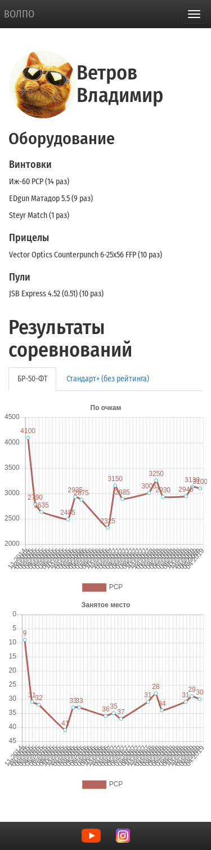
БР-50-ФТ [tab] (32, 379)
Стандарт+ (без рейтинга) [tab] (107, 379)
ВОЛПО (19, 14)
